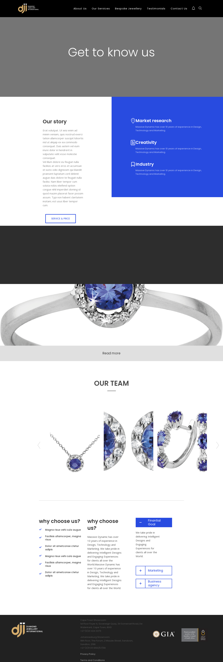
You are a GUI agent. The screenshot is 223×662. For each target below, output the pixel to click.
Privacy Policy (87, 654)
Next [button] (217, 445)
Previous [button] (39, 445)
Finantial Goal (154, 522)
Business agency (154, 583)
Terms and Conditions (92, 660)
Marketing (155, 571)
